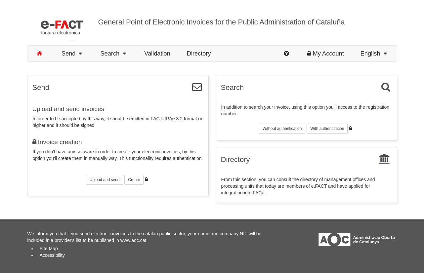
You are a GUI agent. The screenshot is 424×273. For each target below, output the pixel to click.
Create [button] (134, 179)
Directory (199, 53)
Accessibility (52, 255)
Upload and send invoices (68, 108)
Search (113, 53)
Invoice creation (57, 141)
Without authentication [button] (282, 128)
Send (72, 53)
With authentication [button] (327, 128)
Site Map (49, 248)
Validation (157, 53)
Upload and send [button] (105, 179)
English (373, 53)
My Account (325, 53)
